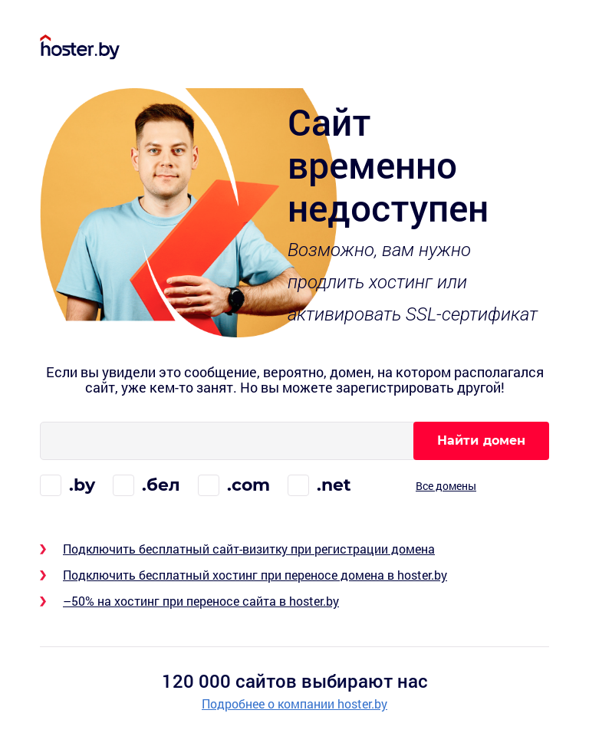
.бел (161, 485)
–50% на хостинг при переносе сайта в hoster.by (201, 601)
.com (248, 485)
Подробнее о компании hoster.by (294, 704)
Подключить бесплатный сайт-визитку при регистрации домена (249, 549)
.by (82, 485)
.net (334, 485)
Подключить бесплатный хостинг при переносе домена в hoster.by (255, 575)
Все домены (446, 485)
